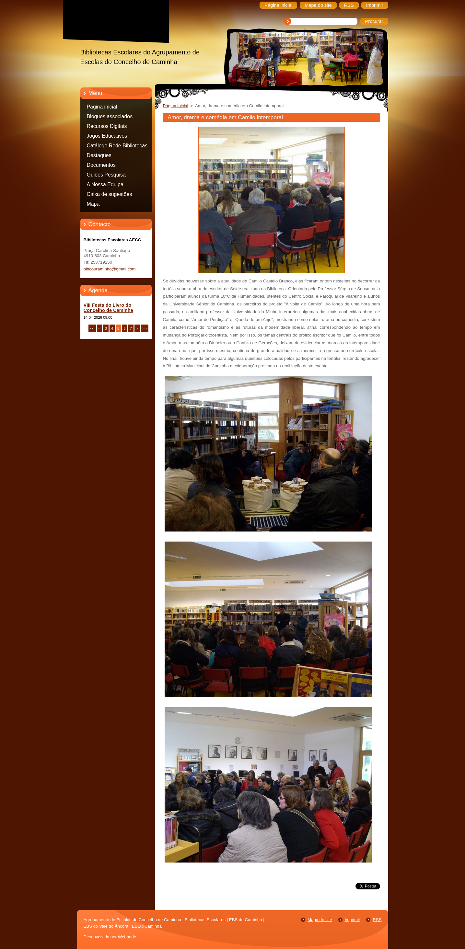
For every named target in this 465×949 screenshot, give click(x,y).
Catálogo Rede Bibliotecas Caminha (117, 147)
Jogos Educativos (107, 136)
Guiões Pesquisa (106, 174)
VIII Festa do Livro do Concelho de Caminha (108, 308)
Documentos (101, 165)
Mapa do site (320, 919)
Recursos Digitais (107, 126)
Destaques (99, 155)
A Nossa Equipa (105, 184)
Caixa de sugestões (109, 194)
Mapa (93, 204)
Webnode (127, 936)
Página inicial (102, 106)
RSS (377, 919)
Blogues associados (110, 116)
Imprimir (352, 919)
